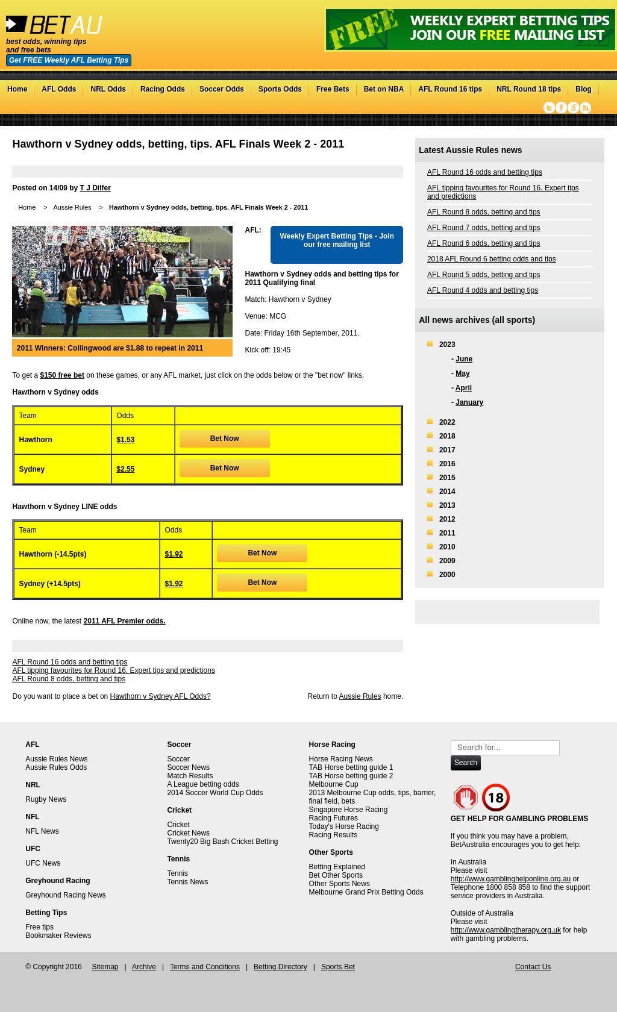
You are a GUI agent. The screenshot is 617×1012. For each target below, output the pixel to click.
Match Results (190, 776)
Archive (144, 967)
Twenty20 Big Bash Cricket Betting (222, 841)
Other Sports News (339, 883)
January (469, 402)
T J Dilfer (95, 188)
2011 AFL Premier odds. (125, 621)
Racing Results (333, 835)
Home (17, 89)
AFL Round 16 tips (450, 89)
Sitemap (105, 967)
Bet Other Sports (336, 875)
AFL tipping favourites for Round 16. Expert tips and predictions (113, 670)
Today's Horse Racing (344, 826)
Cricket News (188, 833)
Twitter (549, 108)
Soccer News (188, 767)
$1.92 (173, 554)
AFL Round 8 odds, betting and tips (68, 679)
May (462, 373)
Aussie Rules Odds (56, 767)
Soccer (178, 759)
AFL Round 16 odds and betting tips (69, 662)
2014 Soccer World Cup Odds (215, 793)
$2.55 (125, 469)
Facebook (561, 108)
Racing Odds (162, 89)
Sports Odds (280, 89)
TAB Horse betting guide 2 (351, 776)
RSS (585, 108)
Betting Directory (280, 967)
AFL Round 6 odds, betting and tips (483, 243)
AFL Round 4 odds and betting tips (482, 290)
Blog (583, 89)
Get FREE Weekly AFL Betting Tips (68, 60)
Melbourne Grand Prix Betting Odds (366, 892)
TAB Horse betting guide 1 (351, 767)
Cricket (178, 824)
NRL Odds (107, 89)
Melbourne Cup (334, 784)
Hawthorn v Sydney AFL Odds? (160, 696)
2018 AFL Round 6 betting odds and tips (491, 259)
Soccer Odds (221, 89)
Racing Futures (333, 818)
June (464, 359)
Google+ (573, 108)
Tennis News (187, 882)
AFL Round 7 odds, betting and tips (483, 227)
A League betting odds (203, 784)
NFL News (42, 831)
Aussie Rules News (56, 759)
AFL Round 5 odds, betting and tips (483, 274)
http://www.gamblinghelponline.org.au (511, 879)
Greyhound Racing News (65, 895)
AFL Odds (59, 89)
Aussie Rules (73, 207)
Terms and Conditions (205, 967)
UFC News (42, 863)
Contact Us (533, 967)
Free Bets (332, 89)
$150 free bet (62, 375)
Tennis (177, 873)
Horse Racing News (341, 759)
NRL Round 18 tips (528, 89)
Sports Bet (338, 967)
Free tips (39, 927)
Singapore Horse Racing (348, 809)
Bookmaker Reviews (58, 935)
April (464, 388)
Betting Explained (337, 867)
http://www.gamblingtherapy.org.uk (506, 930)
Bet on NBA (384, 89)
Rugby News (45, 799)
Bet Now (224, 438)
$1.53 (125, 440)
